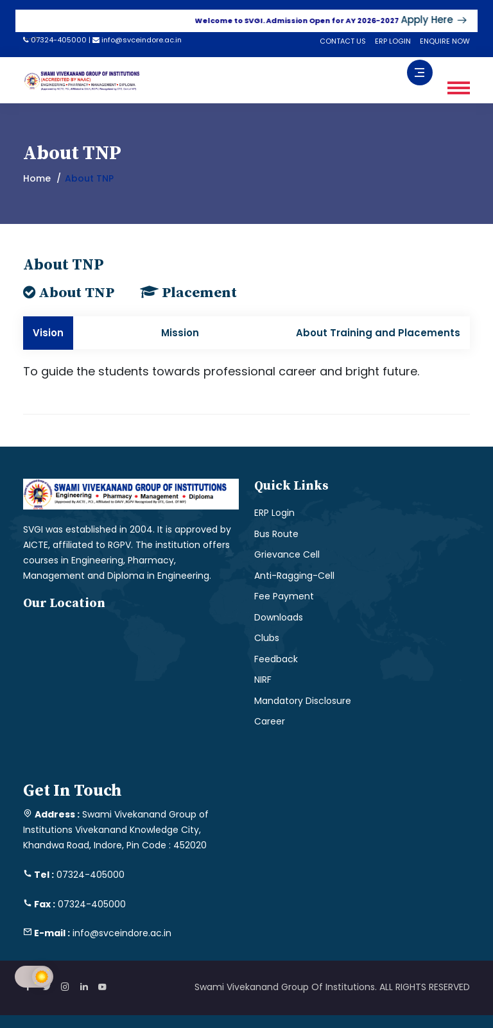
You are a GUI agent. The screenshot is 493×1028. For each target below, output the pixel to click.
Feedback (276, 659)
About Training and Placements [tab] (378, 332)
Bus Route (276, 533)
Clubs (266, 637)
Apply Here (443, 19)
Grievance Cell (287, 554)
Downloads (278, 617)
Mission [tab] (180, 332)
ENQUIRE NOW (445, 41)
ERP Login (274, 512)
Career (269, 721)
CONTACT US (343, 41)
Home (37, 178)
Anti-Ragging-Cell (294, 575)
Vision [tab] (48, 332)
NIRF (263, 679)
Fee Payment (284, 596)
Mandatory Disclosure (302, 700)
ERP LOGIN (393, 41)
